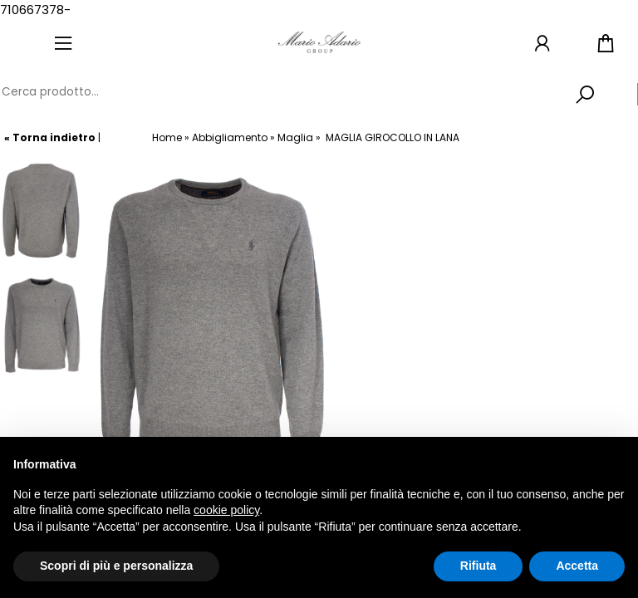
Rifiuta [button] (478, 565)
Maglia (295, 137)
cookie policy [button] (226, 510)
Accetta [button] (577, 565)
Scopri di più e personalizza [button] (116, 565)
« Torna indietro (50, 137)
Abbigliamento (229, 137)
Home (167, 137)
